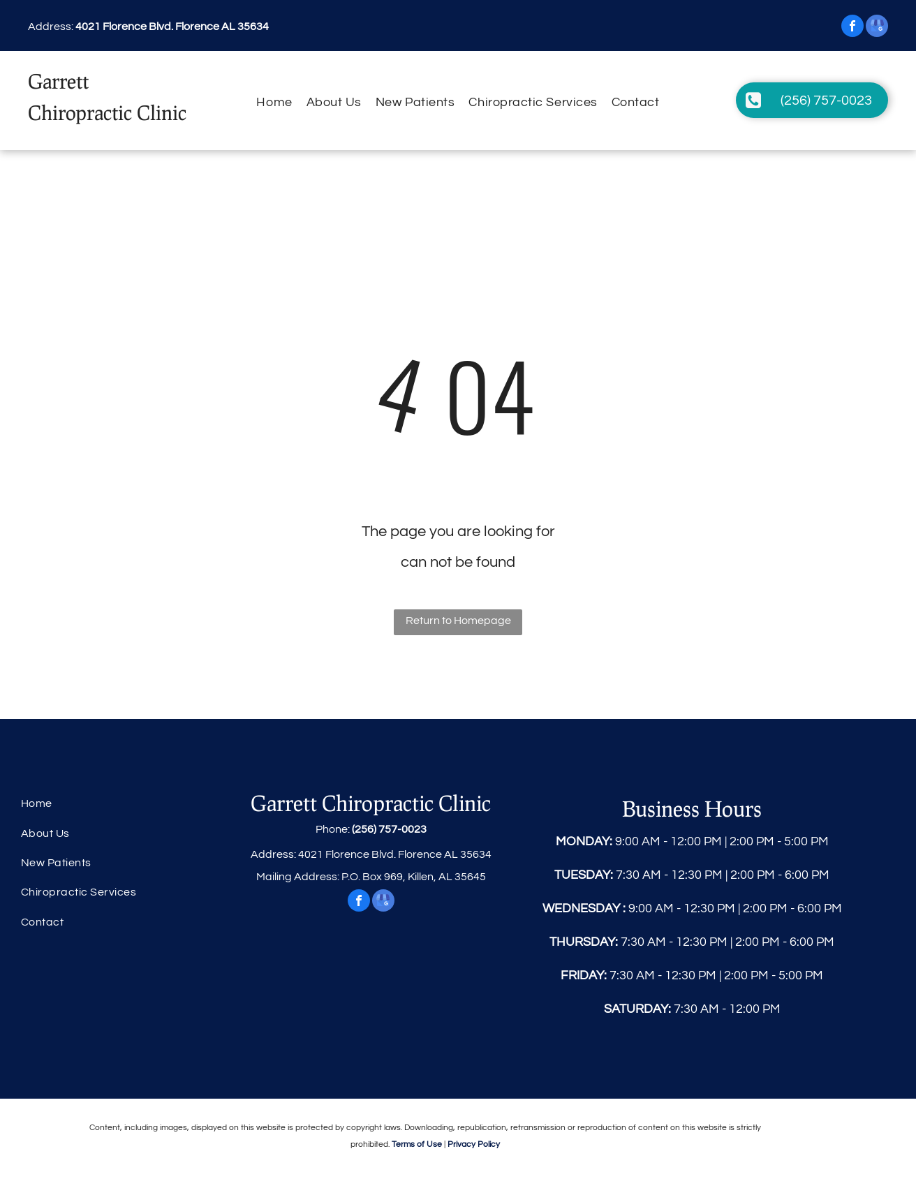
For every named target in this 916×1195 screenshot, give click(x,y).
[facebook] (852, 27)
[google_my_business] (877, 27)
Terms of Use (417, 1144)
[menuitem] (274, 102)
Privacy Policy (474, 1144)
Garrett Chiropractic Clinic (371, 802)
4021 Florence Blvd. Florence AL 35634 (172, 26)
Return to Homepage (458, 620)
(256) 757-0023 (389, 829)
